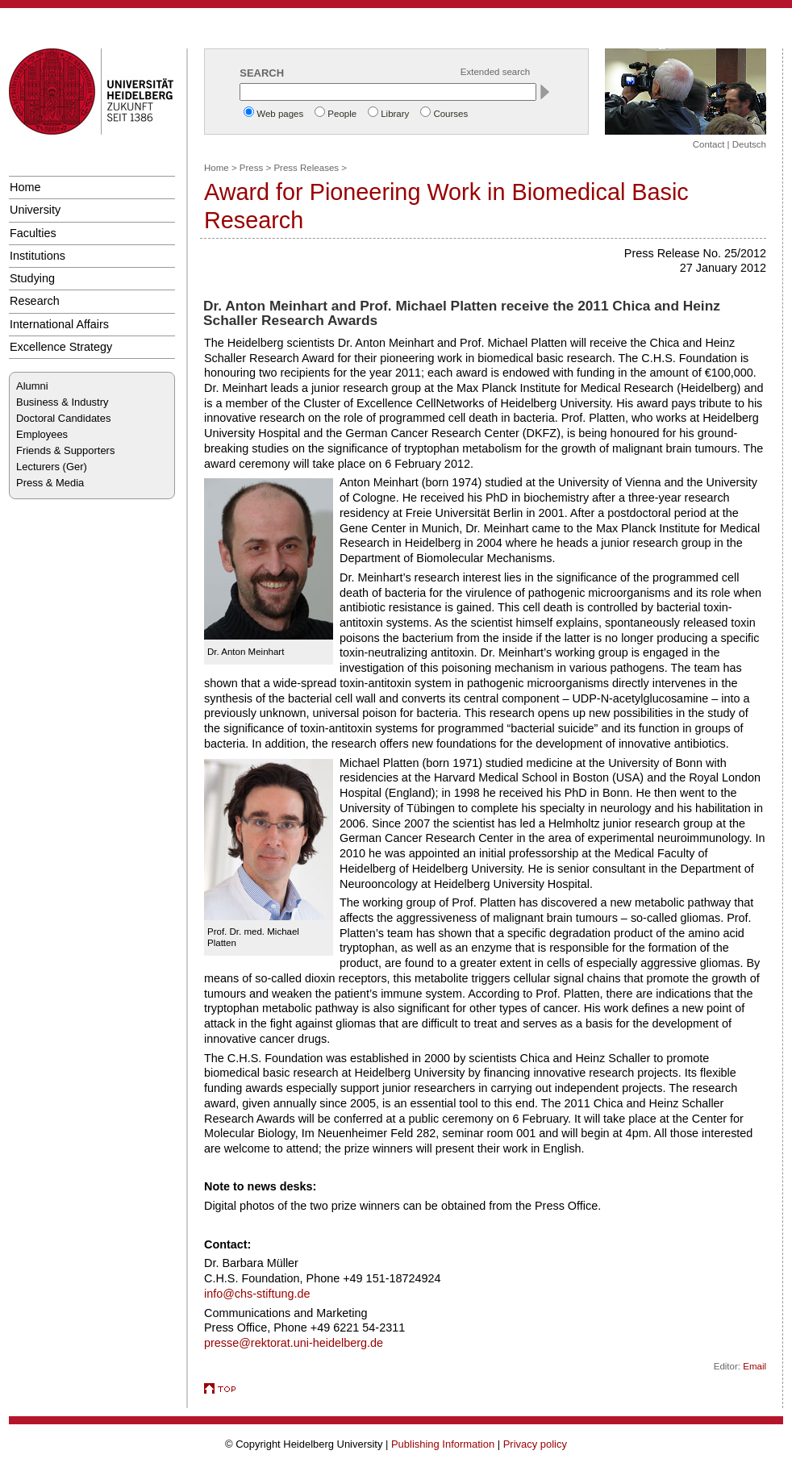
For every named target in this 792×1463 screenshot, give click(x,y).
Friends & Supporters (65, 450)
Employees (42, 434)
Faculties (33, 233)
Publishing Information (442, 1444)
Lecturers (38, 467)
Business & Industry (62, 402)
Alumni (32, 386)
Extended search (495, 72)
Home (25, 187)
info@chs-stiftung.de (257, 1293)
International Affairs (59, 324)
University (35, 209)
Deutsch (749, 144)
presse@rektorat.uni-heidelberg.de (293, 1342)
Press (251, 168)
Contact (709, 144)
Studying (32, 278)
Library (395, 114)
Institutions (37, 255)
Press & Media (50, 483)
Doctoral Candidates (63, 418)
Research (35, 300)
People (341, 114)
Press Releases (306, 168)
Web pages (279, 114)
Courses (450, 114)
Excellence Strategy (61, 346)
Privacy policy (535, 1444)
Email (754, 1366)
